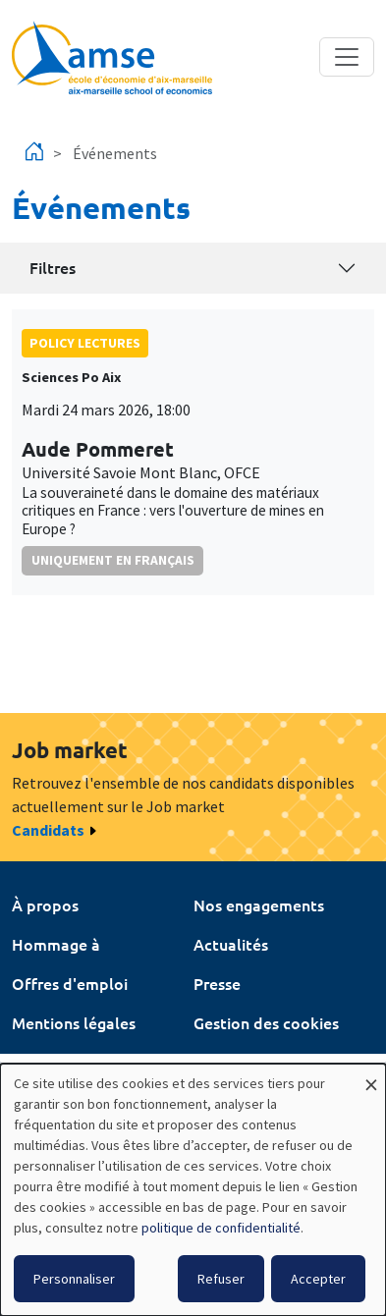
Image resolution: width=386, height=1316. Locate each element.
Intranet (42, 1061)
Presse (217, 983)
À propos (45, 904)
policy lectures (84, 343)
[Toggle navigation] (346, 57)
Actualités (230, 944)
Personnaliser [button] (74, 1279)
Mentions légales (74, 1022)
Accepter (318, 1279)
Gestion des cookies (266, 1022)
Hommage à (56, 944)
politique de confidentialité (221, 1227)
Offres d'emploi (70, 983)
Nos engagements (258, 904)
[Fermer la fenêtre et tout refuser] (371, 1076)
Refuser (221, 1279)
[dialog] (193, 1190)
